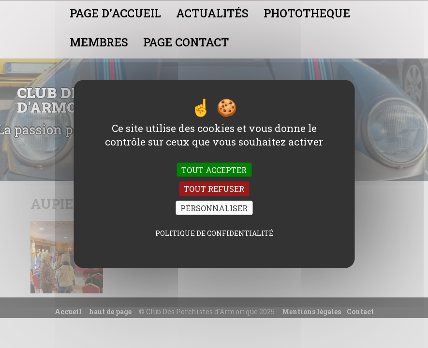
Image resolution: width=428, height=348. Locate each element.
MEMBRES (99, 42)
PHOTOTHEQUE (307, 13)
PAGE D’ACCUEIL (115, 13)
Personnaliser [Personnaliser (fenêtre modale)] (214, 208)
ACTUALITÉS (212, 13)
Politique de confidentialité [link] (214, 232)
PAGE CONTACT (186, 42)
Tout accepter (214, 170)
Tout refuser (214, 189)
